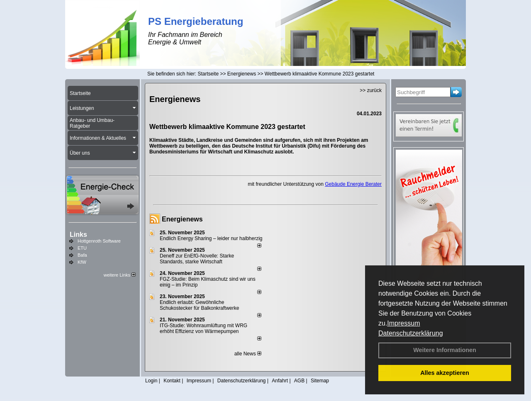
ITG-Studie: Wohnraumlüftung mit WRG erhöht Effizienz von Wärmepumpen (203, 328)
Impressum (403, 323)
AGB (299, 381)
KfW (82, 262)
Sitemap (320, 381)
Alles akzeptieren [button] (444, 372)
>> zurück (371, 90)
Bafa (82, 255)
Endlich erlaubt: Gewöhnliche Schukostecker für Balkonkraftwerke (199, 305)
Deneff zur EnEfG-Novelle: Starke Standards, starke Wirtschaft (197, 259)
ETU (82, 247)
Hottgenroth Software (99, 240)
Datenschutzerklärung (410, 333)
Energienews (182, 219)
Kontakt (171, 381)
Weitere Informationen (444, 350)
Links (78, 234)
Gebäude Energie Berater (353, 184)
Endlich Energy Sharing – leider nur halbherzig (211, 238)
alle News (247, 354)
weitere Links (120, 274)
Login (151, 381)
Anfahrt (280, 381)
